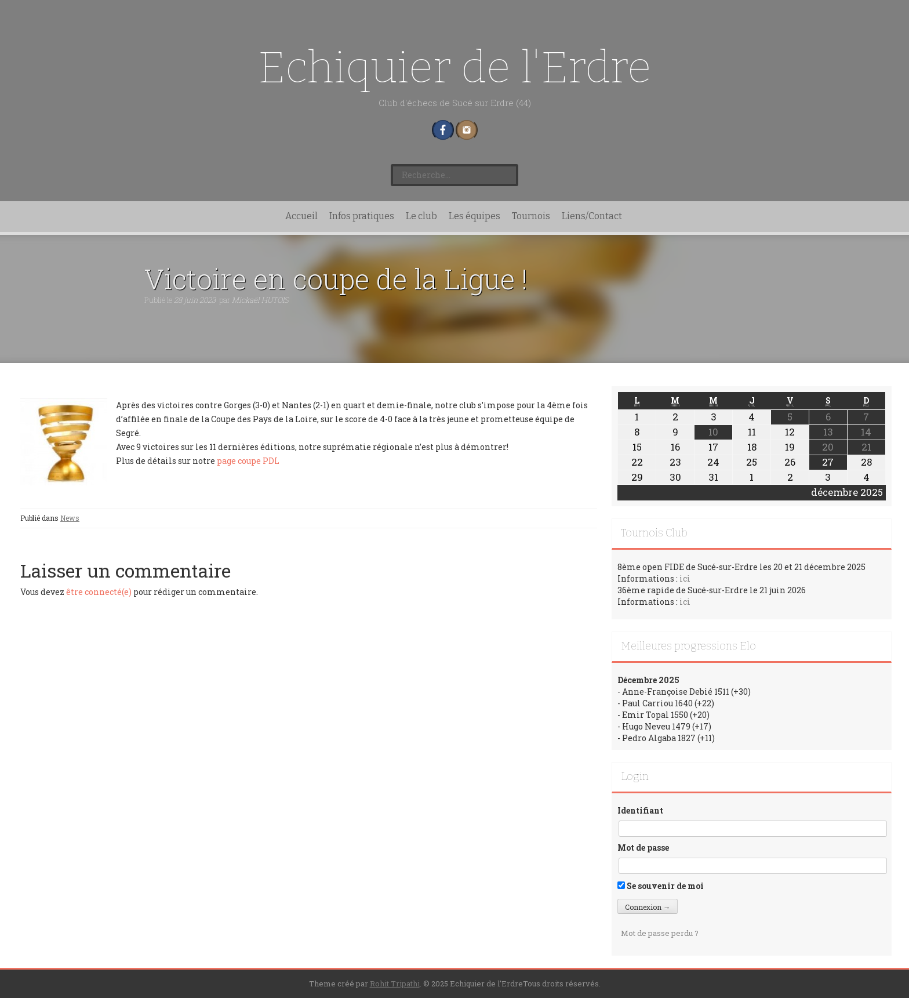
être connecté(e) (99, 591)
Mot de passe (643, 847)
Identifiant (640, 810)
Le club (421, 216)
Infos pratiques (361, 216)
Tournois (531, 216)
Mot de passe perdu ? (660, 933)
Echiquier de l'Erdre (455, 67)
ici (684, 578)
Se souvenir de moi (660, 885)
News (69, 517)
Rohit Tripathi (395, 983)
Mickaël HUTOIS (260, 300)
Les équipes (474, 216)
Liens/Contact (592, 216)
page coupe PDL (248, 460)
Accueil (301, 216)
